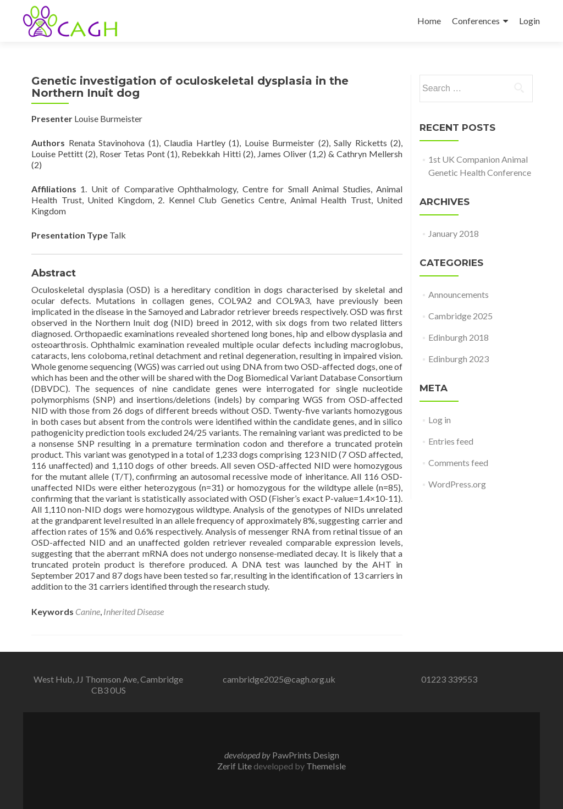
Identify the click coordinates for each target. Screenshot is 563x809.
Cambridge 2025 (460, 316)
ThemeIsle (326, 766)
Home (429, 20)
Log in (439, 419)
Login (529, 20)
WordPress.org (457, 484)
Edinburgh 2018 (458, 337)
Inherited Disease (133, 611)
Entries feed (450, 441)
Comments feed (458, 462)
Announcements (458, 294)
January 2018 (453, 233)
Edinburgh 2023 (458, 358)
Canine (87, 611)
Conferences (476, 20)
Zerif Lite (235, 766)
